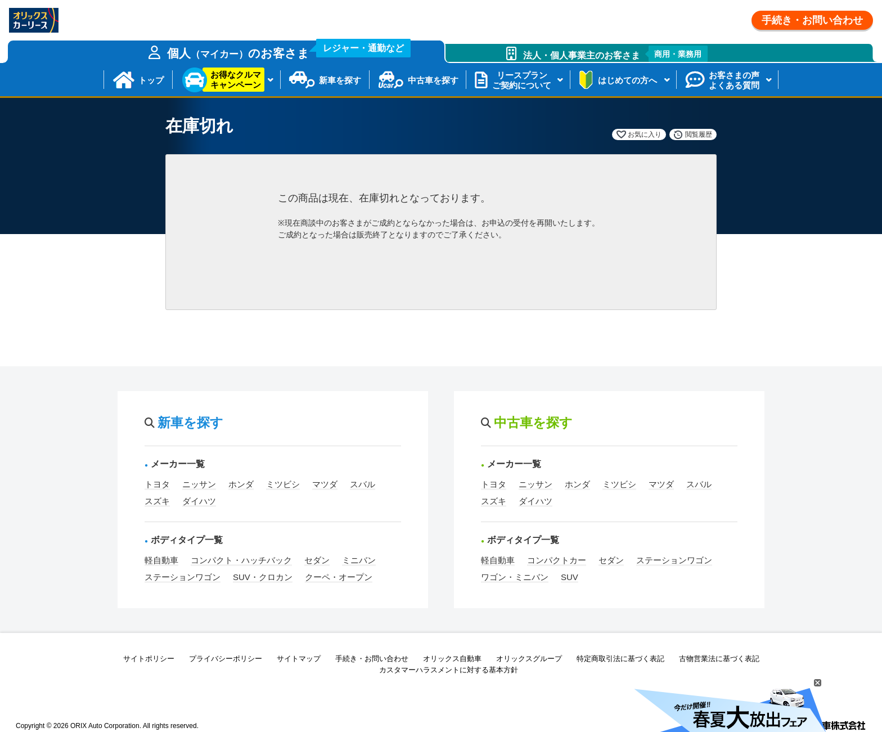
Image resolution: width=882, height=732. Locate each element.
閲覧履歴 (698, 134)
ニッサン (199, 484)
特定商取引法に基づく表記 (620, 658)
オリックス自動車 (452, 658)
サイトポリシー (148, 658)
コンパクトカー (556, 560)
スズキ (157, 501)
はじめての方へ (627, 80)
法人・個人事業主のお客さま (615, 54)
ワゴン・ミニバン (514, 577)
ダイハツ (199, 501)
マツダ (325, 484)
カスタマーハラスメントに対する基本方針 (448, 670)
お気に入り (645, 134)
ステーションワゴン (182, 577)
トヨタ (157, 484)
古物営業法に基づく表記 (719, 658)
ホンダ (241, 484)
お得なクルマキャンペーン (235, 79)
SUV (569, 577)
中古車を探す (433, 80)
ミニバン (359, 560)
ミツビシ (283, 484)
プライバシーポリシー (225, 658)
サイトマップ (299, 658)
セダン (317, 560)
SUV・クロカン (262, 577)
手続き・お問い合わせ (812, 20)
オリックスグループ (529, 658)
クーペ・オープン (338, 577)
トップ (151, 80)
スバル (362, 484)
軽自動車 (161, 560)
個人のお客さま (289, 50)
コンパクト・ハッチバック (241, 560)
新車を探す (340, 80)
